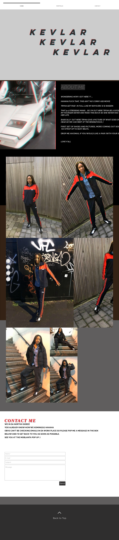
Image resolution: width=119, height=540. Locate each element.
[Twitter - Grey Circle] (8, 267)
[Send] (62, 483)
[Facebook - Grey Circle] (8, 261)
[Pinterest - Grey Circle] (8, 273)
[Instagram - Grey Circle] (8, 279)
